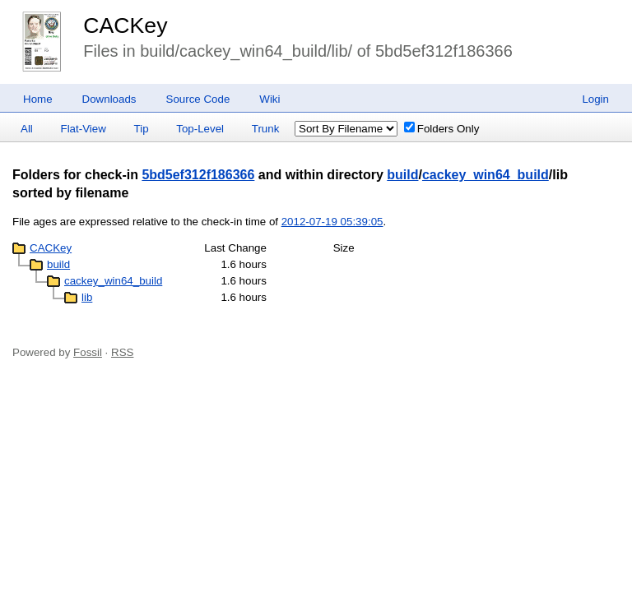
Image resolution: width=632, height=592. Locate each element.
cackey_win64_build (485, 175)
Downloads (109, 99)
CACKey (125, 25)
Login (595, 99)
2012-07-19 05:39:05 (332, 221)
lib (86, 297)
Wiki (269, 99)
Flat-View (83, 129)
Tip (141, 129)
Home (38, 99)
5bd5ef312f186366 (198, 175)
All (27, 129)
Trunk (266, 129)
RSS (122, 352)
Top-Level (200, 129)
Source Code (198, 99)
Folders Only (442, 129)
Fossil (87, 352)
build (402, 175)
